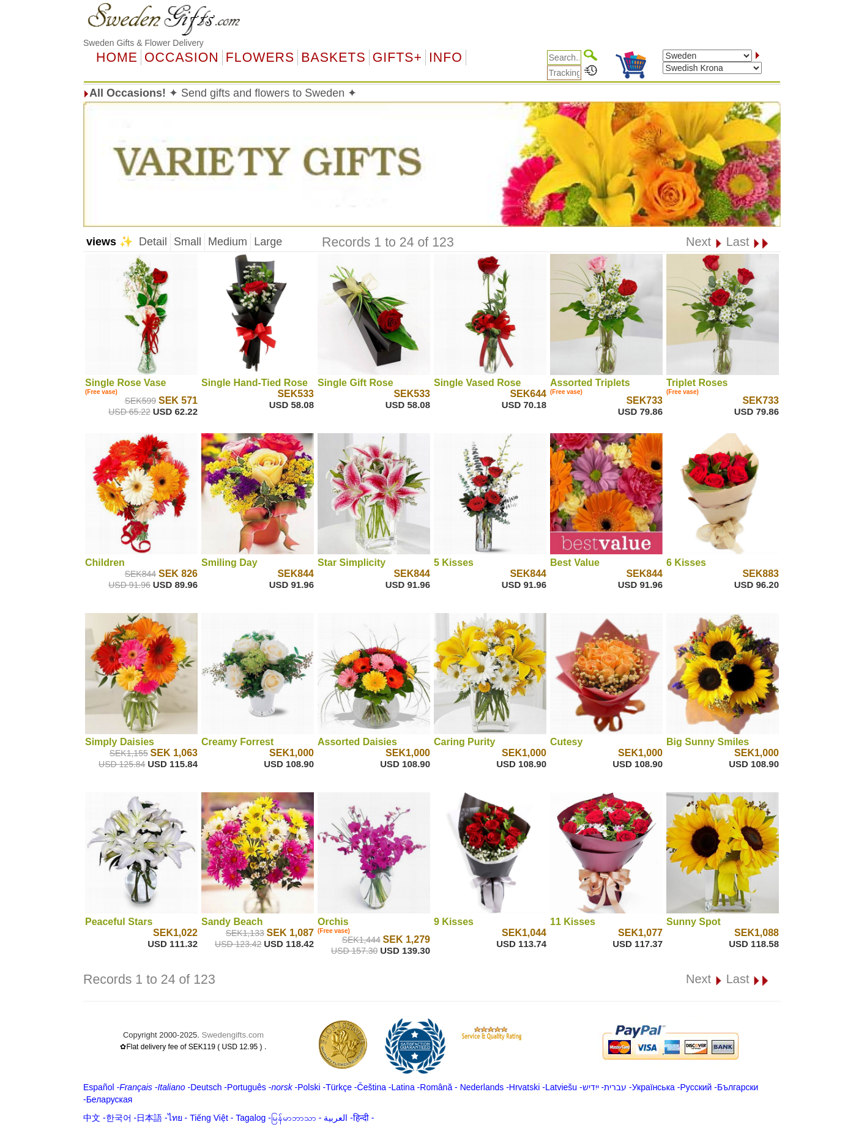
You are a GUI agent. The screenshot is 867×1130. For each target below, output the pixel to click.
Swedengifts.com (233, 1034)
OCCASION (181, 57)
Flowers (260, 57)
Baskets (333, 57)
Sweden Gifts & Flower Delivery (143, 43)
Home (117, 57)
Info (446, 57)
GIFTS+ (397, 57)
